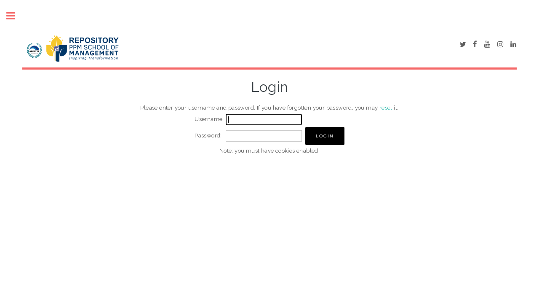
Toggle (15, 16)
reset (385, 107)
